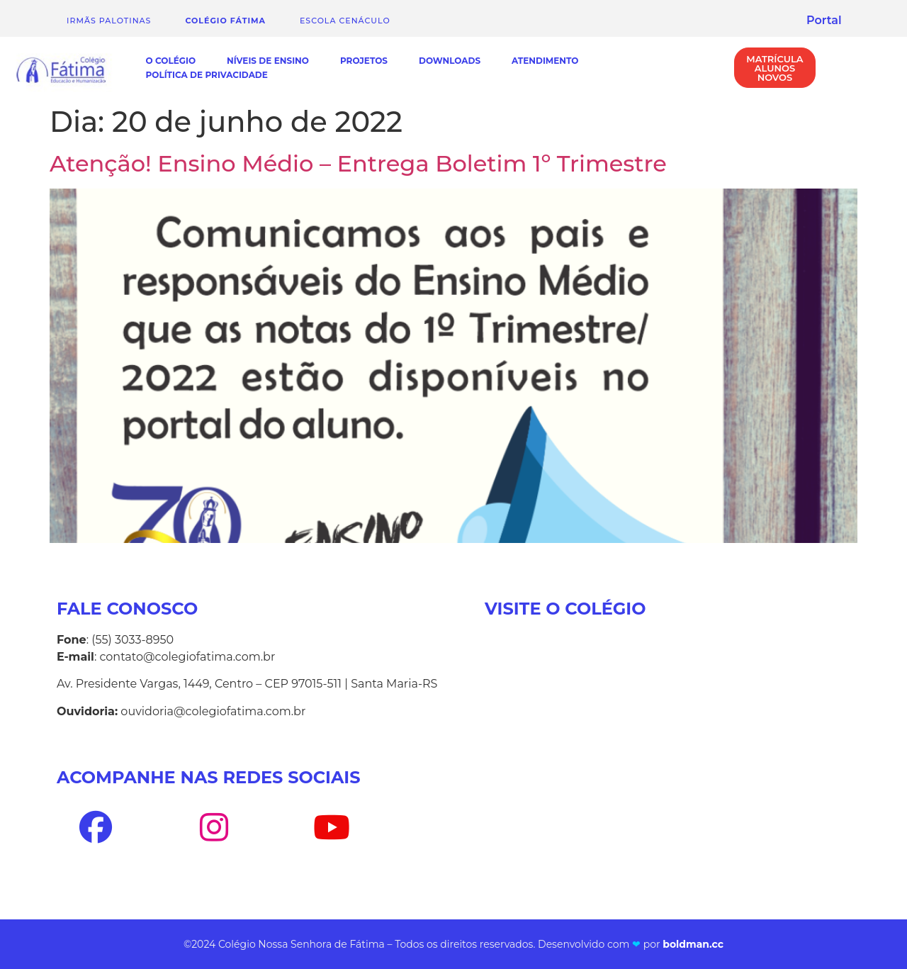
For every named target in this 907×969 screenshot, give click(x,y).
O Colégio (171, 60)
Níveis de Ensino (268, 60)
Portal (824, 20)
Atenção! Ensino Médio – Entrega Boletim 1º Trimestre (358, 163)
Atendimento (545, 60)
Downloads (449, 60)
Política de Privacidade (207, 74)
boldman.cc (693, 944)
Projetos (364, 60)
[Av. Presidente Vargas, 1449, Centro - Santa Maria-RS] (667, 772)
